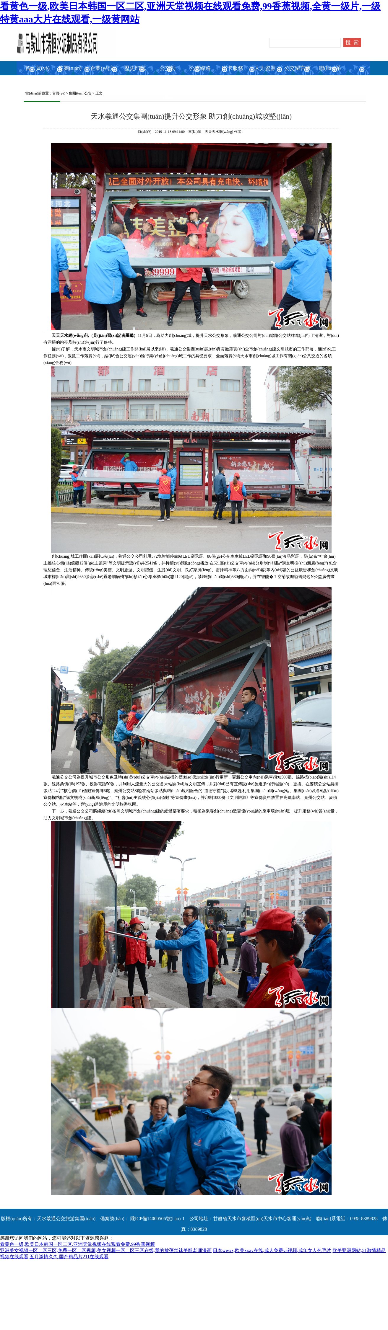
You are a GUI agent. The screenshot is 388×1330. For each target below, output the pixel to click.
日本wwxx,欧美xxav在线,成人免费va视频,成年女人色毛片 (272, 1250)
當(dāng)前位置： (37, 93)
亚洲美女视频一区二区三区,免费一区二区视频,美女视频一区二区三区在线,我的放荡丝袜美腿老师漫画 (106, 1250)
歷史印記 (135, 68)
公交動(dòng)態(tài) (167, 82)
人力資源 (265, 68)
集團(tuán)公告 (80, 93)
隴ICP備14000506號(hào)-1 (157, 1218)
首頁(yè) (58, 93)
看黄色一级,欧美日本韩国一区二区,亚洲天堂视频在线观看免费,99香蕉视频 (77, 1244)
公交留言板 (297, 68)
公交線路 (200, 68)
